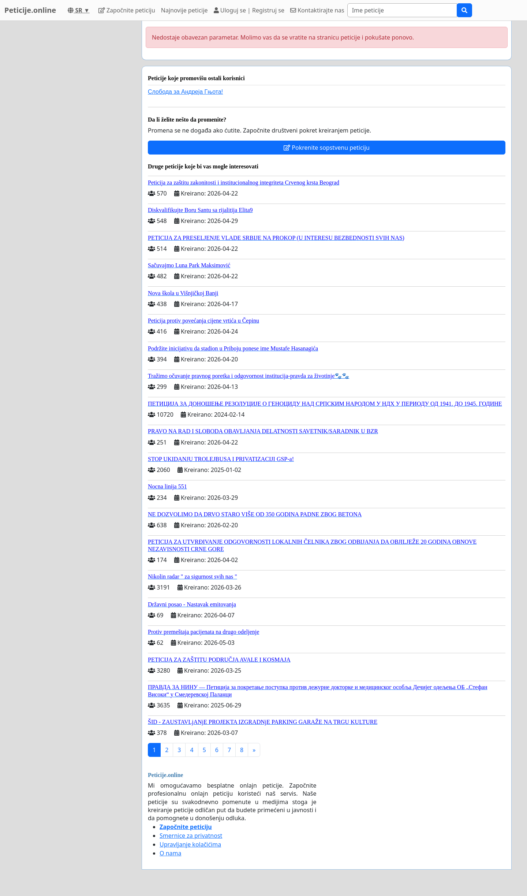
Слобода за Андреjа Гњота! (185, 92)
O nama (170, 853)
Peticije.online (30, 10)
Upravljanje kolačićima (190, 844)
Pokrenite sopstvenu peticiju (327, 148)
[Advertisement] (70, 131)
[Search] (402, 10)
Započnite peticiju (126, 10)
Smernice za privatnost (191, 836)
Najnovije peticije (184, 10)
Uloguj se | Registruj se (249, 10)
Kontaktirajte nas (317, 10)
